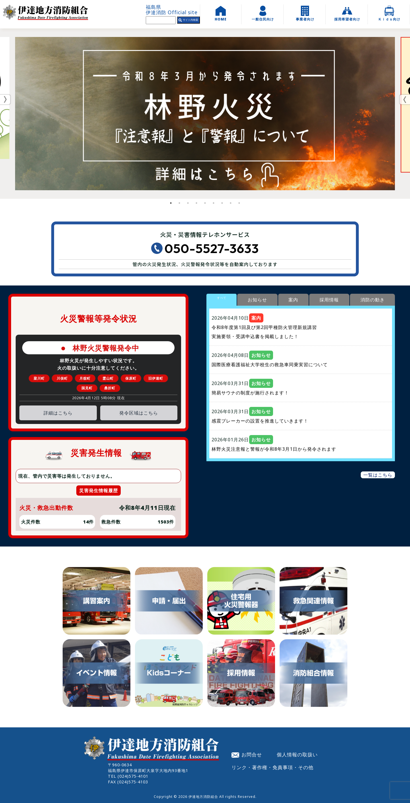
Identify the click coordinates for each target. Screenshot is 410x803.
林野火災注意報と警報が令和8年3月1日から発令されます (274, 449)
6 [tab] (213, 203)
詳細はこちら (58, 413)
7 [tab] (222, 203)
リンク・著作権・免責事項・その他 (272, 767)
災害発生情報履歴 (98, 490)
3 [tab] (188, 203)
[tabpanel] (205, 113)
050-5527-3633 (212, 248)
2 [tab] (179, 203)
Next (404, 99)
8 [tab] (230, 203)
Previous (5, 99)
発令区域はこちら (138, 413)
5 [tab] (205, 203)
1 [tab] (171, 203)
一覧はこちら (377, 475)
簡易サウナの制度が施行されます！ (250, 393)
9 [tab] (239, 203)
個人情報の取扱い (297, 754)
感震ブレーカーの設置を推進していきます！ (260, 421)
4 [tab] (196, 203)
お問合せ (246, 754)
